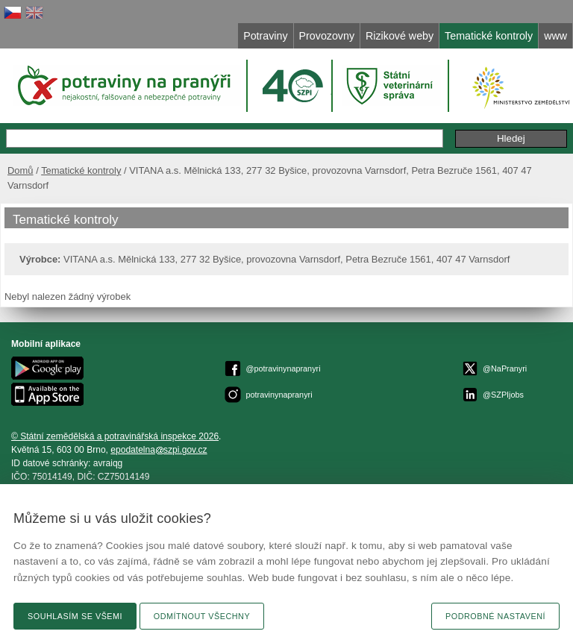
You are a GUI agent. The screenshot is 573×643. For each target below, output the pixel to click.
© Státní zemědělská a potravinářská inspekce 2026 (115, 436)
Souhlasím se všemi (75, 616)
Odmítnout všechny (202, 616)
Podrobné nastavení (495, 616)
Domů (20, 170)
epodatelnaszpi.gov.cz (158, 450)
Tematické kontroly (81, 170)
